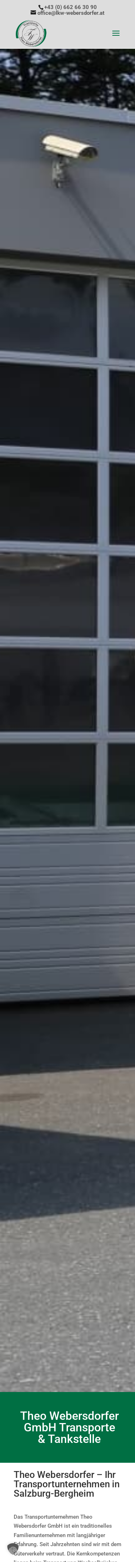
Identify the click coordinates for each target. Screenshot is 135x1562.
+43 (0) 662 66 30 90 (70, 7)
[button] (13, 1549)
